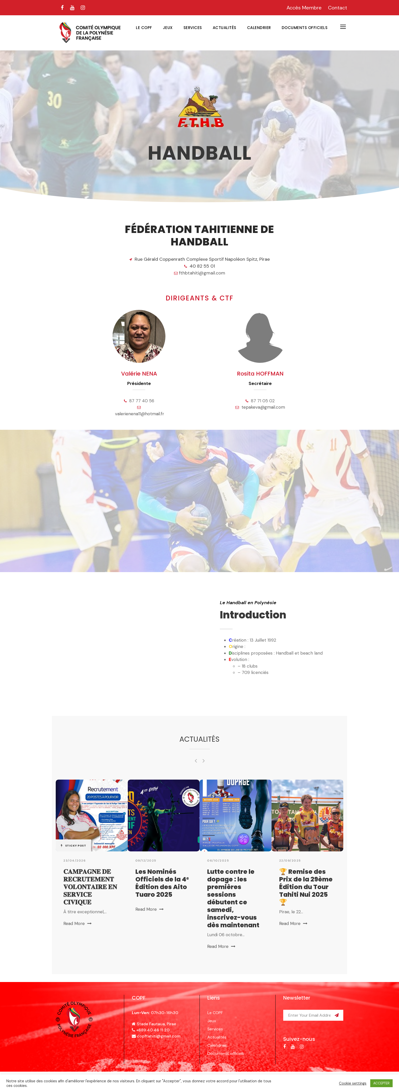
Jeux (168, 27)
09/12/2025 (145, 861)
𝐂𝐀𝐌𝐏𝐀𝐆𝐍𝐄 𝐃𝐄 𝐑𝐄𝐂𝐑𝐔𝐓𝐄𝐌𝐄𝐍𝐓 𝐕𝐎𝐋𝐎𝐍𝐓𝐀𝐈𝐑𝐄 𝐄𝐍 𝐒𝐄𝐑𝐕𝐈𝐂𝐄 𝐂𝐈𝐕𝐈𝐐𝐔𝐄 (90, 887)
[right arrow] (203, 760)
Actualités (224, 27)
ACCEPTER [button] (381, 1083)
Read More (77, 923)
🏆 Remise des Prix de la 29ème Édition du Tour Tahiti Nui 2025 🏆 (306, 887)
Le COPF (144, 27)
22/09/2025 (290, 861)
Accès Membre (304, 7)
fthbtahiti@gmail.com (202, 273)
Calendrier (259, 27)
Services (192, 27)
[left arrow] (196, 760)
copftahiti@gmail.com (158, 1036)
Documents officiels (305, 27)
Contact (337, 7)
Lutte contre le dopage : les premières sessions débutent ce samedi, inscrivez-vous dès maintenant (233, 898)
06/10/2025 (218, 861)
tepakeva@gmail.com (263, 407)
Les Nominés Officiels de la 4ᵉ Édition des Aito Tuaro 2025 (162, 883)
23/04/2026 (74, 861)
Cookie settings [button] (352, 1083)
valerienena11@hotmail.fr (139, 414)
